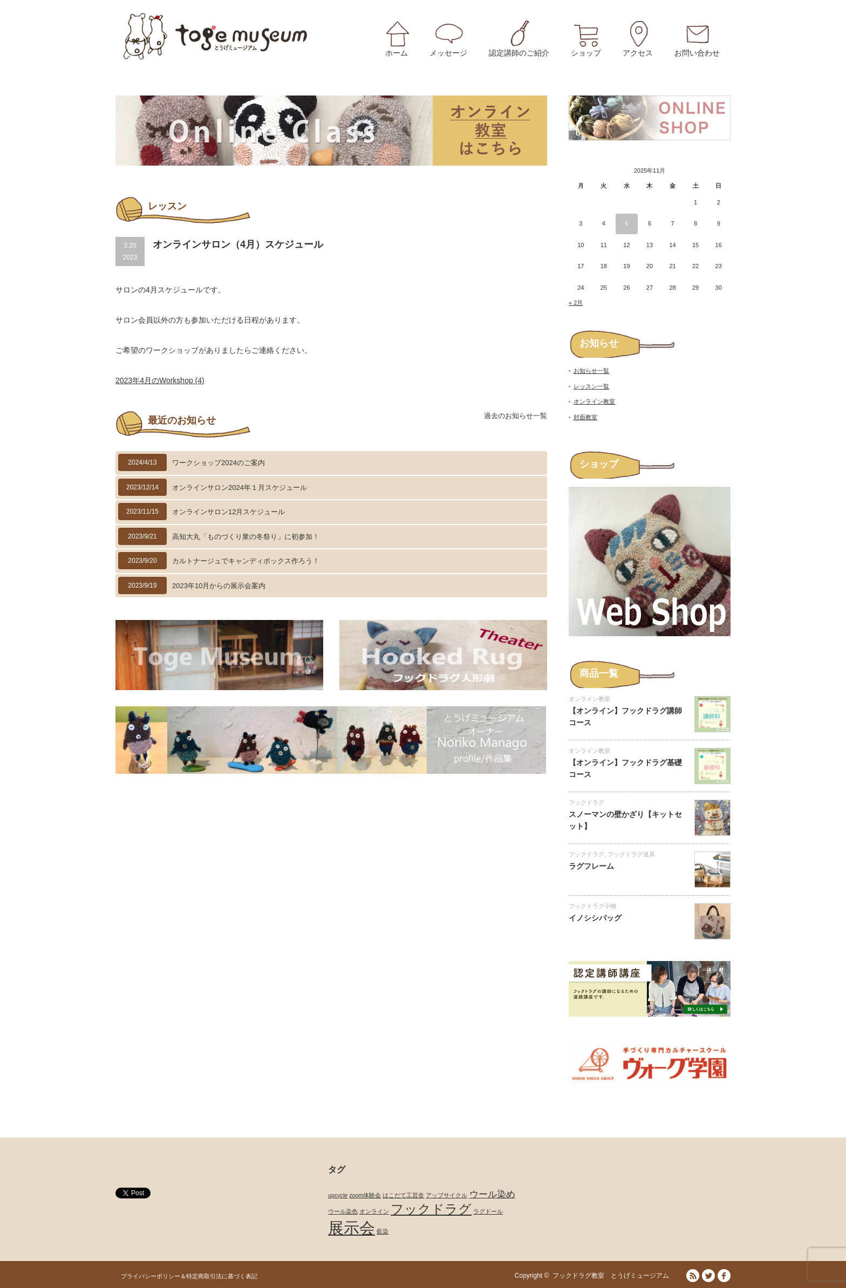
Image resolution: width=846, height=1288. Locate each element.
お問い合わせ (697, 53)
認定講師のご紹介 (519, 53)
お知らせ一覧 (591, 370)
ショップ (586, 53)
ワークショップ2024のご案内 (218, 463)
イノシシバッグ (595, 918)
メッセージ (448, 53)
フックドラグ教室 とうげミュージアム (614, 1275)
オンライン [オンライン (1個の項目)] (374, 1211)
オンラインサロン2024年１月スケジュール (239, 487)
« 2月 (576, 302)
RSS (692, 1275)
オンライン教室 (594, 401)
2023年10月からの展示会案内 (218, 586)
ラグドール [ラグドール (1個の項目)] (488, 1211)
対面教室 (585, 417)
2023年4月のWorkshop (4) (159, 380)
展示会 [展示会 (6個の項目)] (351, 1228)
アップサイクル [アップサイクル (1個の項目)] (446, 1195)
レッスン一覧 (591, 386)
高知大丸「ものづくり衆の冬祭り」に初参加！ (245, 537)
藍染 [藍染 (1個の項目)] (382, 1231)
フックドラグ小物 (592, 906)
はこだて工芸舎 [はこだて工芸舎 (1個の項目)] (403, 1195)
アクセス (638, 53)
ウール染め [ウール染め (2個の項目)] (492, 1194)
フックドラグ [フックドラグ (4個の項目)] (431, 1209)
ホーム (396, 53)
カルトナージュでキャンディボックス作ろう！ (245, 561)
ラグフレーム (591, 866)
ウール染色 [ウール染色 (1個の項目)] (343, 1211)
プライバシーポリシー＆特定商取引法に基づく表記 (189, 1276)
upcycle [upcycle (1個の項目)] (337, 1195)
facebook (724, 1275)
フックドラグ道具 (631, 854)
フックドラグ (586, 802)
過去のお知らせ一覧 (515, 416)
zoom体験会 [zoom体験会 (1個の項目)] (365, 1195)
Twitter (708, 1275)
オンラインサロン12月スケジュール (228, 512)
